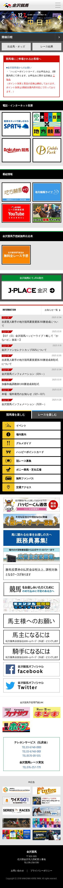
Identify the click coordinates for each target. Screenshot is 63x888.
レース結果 (46, 46)
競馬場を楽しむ (15, 414)
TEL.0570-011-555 (31, 755)
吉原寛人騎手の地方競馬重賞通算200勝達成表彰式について (31, 360)
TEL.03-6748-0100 (31, 747)
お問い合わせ (17, 870)
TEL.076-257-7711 (32, 767)
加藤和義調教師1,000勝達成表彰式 (31, 382)
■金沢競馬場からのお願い (19, 67)
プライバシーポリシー (41, 870)
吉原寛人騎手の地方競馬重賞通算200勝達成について (31, 322)
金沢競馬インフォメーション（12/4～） (31, 372)
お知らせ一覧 (51, 310)
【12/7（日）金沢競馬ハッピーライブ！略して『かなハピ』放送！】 (31, 336)
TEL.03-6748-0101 (31, 751)
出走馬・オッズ (16, 46)
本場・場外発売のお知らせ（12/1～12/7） (31, 392)
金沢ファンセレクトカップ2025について (31, 348)
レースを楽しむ (47, 414)
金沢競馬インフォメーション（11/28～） (31, 402)
